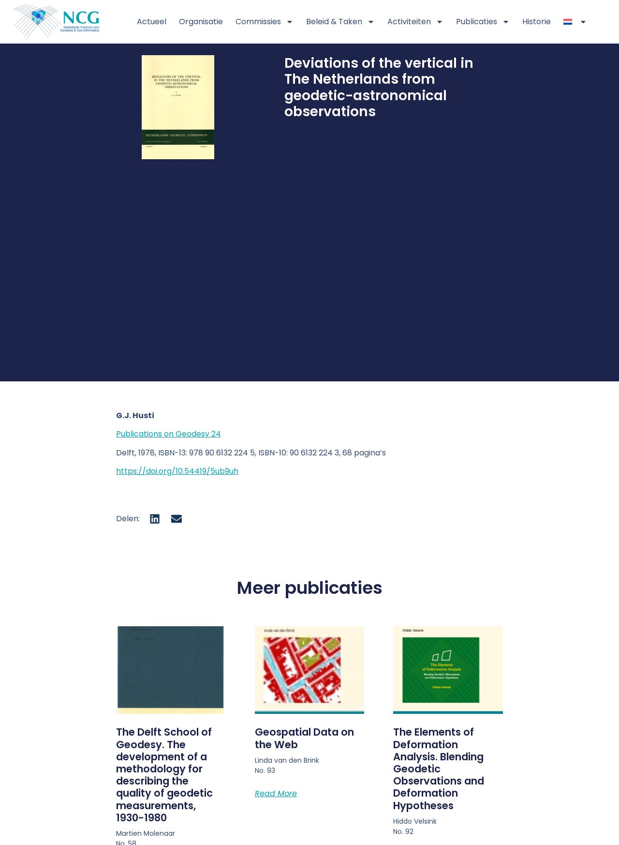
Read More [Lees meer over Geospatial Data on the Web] (276, 793)
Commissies (265, 22)
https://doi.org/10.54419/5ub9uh (177, 471)
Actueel (151, 21)
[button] (155, 518)
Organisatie (201, 21)
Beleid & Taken (340, 22)
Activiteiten (415, 22)
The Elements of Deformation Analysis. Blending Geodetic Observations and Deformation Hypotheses (438, 768)
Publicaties (483, 22)
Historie (536, 21)
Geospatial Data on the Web (304, 738)
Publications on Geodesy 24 (168, 433)
